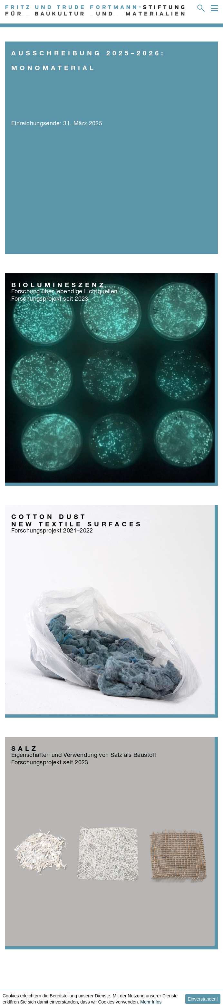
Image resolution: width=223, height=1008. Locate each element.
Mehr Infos (150, 1001)
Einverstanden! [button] (203, 999)
